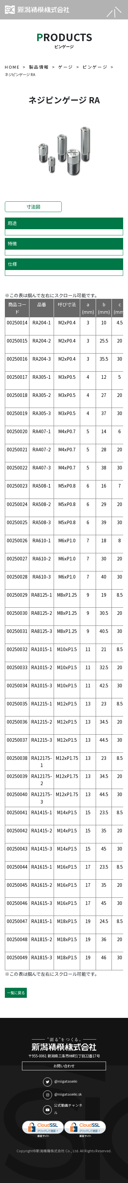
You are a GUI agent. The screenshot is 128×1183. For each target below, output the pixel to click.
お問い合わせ (64, 1065)
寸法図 (33, 206)
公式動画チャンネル (62, 1109)
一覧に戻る (16, 992)
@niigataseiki (60, 1082)
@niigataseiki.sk (62, 1094)
